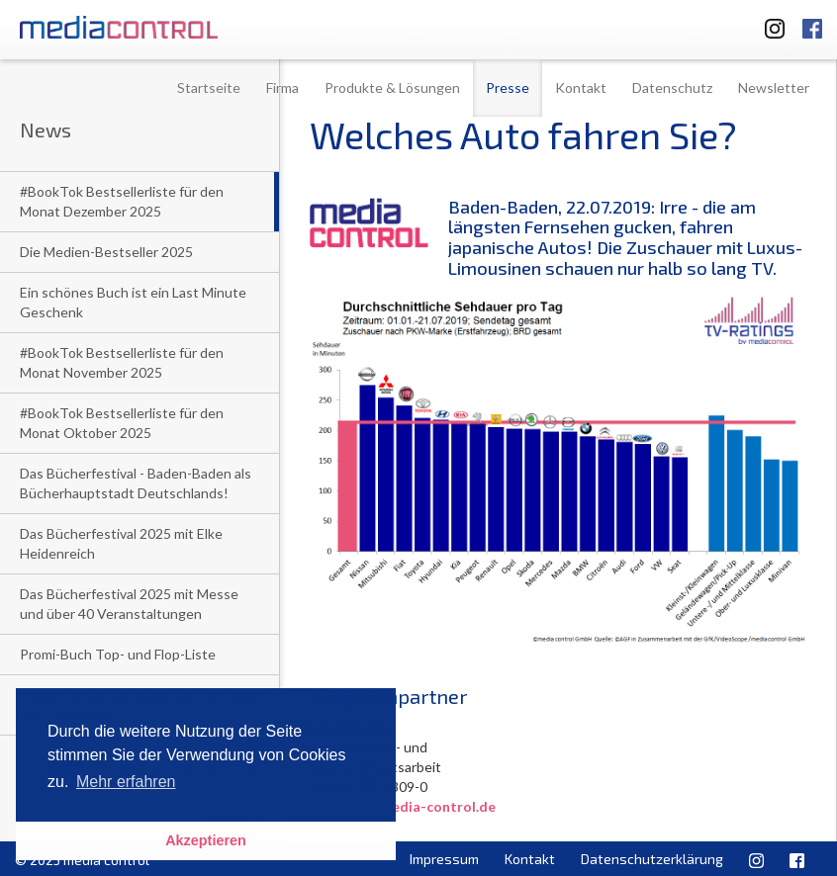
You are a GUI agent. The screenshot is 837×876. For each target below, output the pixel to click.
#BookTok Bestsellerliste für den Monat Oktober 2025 (122, 422)
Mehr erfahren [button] (126, 781)
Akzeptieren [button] (205, 840)
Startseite (208, 87)
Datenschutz (672, 87)
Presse (507, 87)
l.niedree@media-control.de (403, 806)
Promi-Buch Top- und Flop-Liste (118, 654)
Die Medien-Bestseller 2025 (106, 251)
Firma (282, 87)
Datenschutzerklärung (652, 858)
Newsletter (773, 87)
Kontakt (580, 87)
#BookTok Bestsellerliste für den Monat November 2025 (122, 362)
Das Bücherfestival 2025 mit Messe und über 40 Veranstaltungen (129, 603)
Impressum (444, 858)
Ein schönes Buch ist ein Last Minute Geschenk (133, 302)
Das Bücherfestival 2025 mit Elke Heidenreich (121, 543)
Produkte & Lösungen (392, 87)
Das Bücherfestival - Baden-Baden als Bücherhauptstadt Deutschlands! (135, 483)
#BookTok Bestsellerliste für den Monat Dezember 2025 (122, 201)
